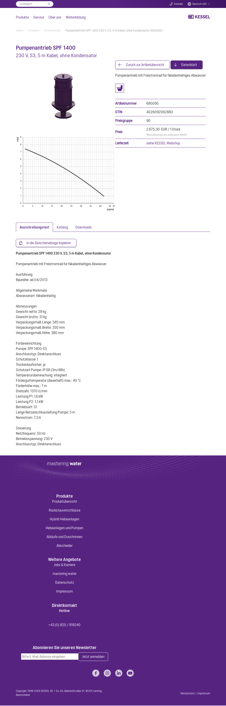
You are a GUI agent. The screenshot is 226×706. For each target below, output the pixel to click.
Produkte (22, 17)
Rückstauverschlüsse (64, 510)
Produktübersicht (64, 502)
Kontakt (178, 4)
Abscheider (64, 546)
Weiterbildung (76, 17)
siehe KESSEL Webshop (163, 143)
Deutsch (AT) (199, 4)
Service (38, 17)
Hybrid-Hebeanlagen (64, 519)
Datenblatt (189, 65)
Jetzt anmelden (93, 657)
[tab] (34, 227)
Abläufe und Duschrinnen (64, 537)
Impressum (64, 591)
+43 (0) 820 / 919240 (64, 625)
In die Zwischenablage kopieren (48, 243)
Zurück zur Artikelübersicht (145, 65)
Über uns (55, 17)
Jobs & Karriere (64, 565)
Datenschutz (64, 583)
